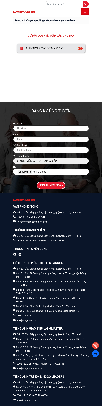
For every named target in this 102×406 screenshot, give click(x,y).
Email (16, 134)
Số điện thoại (20, 145)
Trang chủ (20, 20)
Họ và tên (18, 123)
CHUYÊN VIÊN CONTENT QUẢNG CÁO (44, 48)
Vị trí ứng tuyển (21, 156)
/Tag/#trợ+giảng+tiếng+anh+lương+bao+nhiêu (50, 20)
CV (14, 167)
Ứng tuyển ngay (51, 185)
